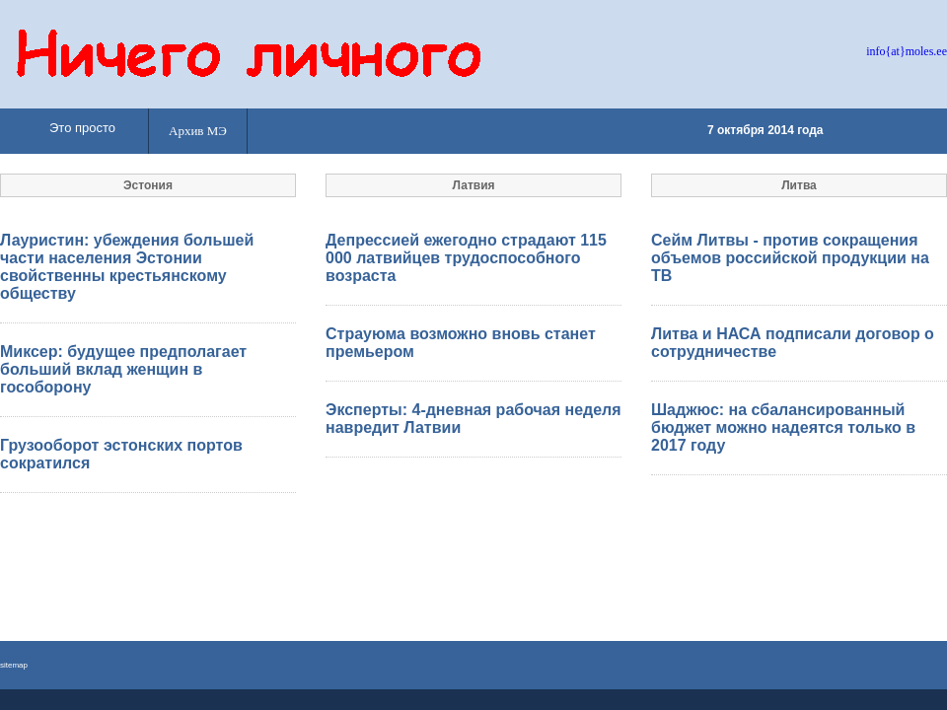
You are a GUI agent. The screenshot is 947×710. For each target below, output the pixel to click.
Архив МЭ (198, 130)
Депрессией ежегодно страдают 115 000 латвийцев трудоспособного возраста (466, 258)
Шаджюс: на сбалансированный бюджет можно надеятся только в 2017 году (783, 427)
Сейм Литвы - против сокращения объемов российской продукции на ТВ (790, 258)
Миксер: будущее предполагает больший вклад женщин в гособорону (123, 369)
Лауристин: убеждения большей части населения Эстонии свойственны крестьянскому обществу (127, 267)
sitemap (14, 665)
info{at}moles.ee (906, 51)
